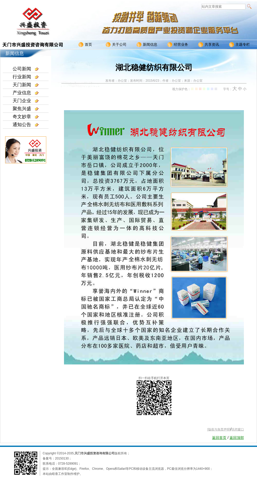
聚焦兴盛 (26, 108)
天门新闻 (26, 84)
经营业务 (177, 44)
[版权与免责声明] (219, 429)
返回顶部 (237, 438)
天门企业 (26, 100)
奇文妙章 (26, 116)
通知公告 (26, 124)
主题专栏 (239, 44)
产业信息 (26, 92)
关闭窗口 (238, 429)
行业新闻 (26, 76)
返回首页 (219, 438)
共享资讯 (208, 44)
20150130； (63, 458)
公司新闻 (26, 68)
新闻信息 (146, 44)
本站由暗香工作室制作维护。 (63, 474)
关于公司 (116, 44)
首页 (85, 44)
